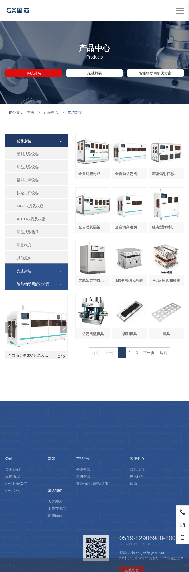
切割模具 (24, 245)
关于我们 (12, 512)
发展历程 (12, 519)
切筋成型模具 (28, 232)
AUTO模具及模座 (31, 219)
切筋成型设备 (28, 167)
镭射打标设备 (28, 180)
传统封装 (34, 73)
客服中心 (137, 501)
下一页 (148, 353)
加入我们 (55, 533)
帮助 (133, 526)
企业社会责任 (16, 526)
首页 (30, 112)
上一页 (110, 353)
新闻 (51, 501)
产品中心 (51, 112)
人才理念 (55, 544)
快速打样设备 (28, 193)
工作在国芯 (57, 551)
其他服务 (24, 258)
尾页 (163, 353)
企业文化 (12, 533)
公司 (8, 501)
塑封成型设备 (28, 154)
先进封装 (94, 73)
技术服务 (137, 519)
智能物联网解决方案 (155, 73)
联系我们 (137, 512)
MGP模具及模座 (30, 206)
